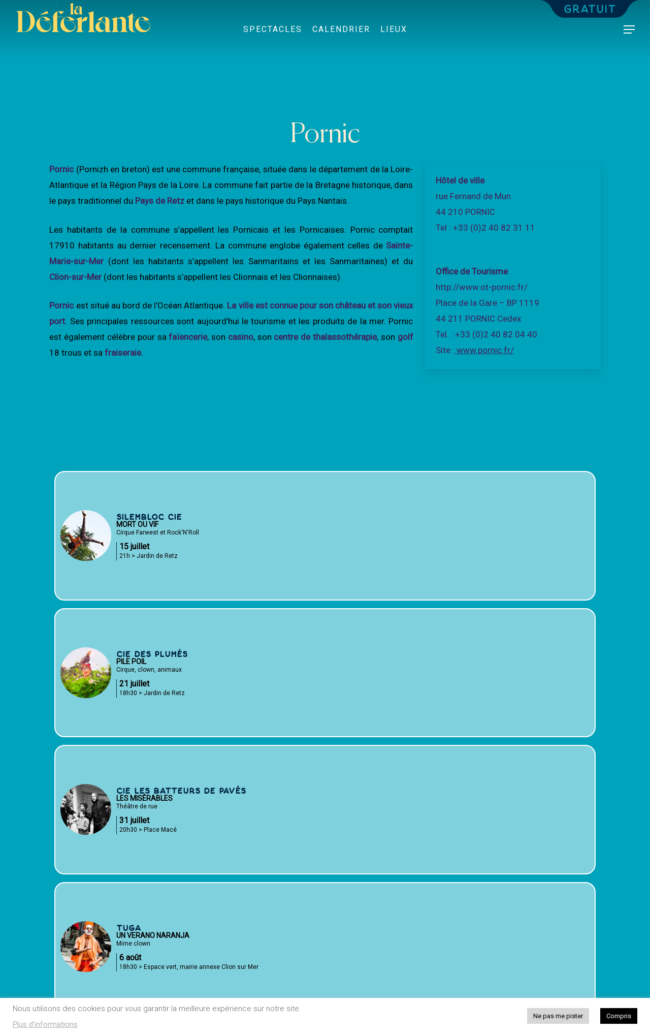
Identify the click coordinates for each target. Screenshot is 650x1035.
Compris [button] (618, 1016)
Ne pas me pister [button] (558, 1016)
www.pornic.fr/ (484, 350)
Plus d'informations (45, 1024)
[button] (630, 29)
